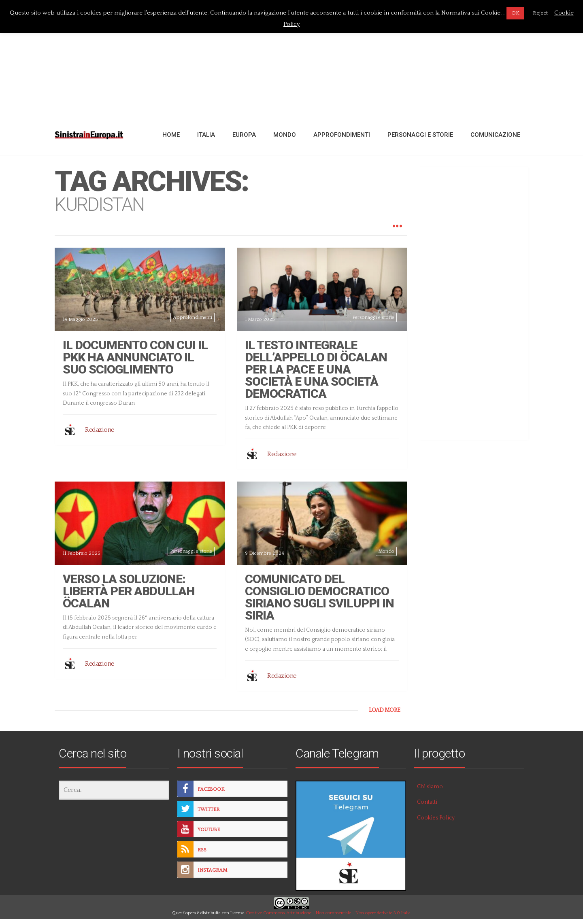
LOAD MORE (384, 710)
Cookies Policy (436, 818)
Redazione (99, 429)
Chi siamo (430, 786)
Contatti (427, 802)
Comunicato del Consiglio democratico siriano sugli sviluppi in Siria (319, 597)
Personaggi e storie (373, 317)
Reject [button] (540, 13)
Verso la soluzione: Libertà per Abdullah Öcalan (129, 591)
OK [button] (515, 13)
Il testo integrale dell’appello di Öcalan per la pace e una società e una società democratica (316, 369)
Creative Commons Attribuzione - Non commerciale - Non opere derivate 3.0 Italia (328, 913)
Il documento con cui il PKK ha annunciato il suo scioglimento (135, 357)
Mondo (386, 551)
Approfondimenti (192, 317)
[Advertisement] (291, 58)
